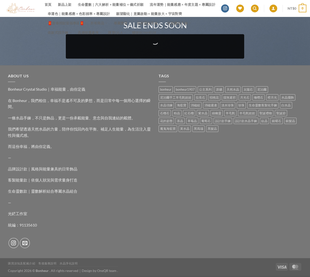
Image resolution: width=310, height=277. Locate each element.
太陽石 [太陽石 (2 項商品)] (248, 89)
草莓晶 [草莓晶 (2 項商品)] (192, 121)
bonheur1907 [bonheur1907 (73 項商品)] (185, 89)
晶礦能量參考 (90, 32)
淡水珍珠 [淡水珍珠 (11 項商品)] (227, 105)
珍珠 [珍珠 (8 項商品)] (241, 105)
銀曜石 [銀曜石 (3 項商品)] (276, 121)
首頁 (48, 4)
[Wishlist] (240, 9)
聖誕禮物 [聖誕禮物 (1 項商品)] (265, 113)
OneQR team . (107, 271)
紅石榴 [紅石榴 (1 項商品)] (189, 113)
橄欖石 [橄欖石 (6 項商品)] (258, 97)
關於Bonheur (144, 32)
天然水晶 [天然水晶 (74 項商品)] (233, 89)
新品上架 (65, 4)
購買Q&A (117, 32)
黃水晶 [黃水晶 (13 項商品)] (184, 129)
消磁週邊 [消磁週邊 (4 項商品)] (210, 105)
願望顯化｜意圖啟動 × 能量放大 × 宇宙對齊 (149, 14)
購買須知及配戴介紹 (21, 263)
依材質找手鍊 (149, 23)
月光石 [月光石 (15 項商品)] (244, 97)
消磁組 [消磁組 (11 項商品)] (195, 105)
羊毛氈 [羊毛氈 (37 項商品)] (230, 113)
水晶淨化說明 (69, 263)
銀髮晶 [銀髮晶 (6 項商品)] (290, 121)
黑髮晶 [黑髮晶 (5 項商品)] (212, 129)
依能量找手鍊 (179, 23)
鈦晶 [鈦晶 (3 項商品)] (264, 121)
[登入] (273, 9)
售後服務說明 (47, 263)
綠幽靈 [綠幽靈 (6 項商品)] (216, 113)
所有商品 (99, 23)
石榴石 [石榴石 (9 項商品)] (164, 113)
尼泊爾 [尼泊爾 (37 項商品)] (262, 89)
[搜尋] (255, 9)
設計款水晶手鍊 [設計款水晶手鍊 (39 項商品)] (246, 121)
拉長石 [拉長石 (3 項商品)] (200, 97)
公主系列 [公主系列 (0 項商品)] (205, 89)
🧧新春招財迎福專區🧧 (66, 23)
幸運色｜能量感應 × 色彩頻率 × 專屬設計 (79, 14)
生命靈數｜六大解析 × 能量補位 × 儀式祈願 (111, 4)
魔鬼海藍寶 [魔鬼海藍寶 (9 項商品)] (168, 129)
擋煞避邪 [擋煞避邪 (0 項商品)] (229, 97)
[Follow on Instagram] (225, 8)
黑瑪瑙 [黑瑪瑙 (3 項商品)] (198, 129)
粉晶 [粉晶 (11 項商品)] (177, 113)
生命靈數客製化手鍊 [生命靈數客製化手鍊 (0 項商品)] (263, 105)
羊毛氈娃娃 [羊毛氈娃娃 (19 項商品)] (247, 113)
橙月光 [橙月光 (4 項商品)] (272, 97)
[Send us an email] (25, 243)
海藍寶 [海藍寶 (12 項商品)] (181, 105)
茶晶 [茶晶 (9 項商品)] (180, 121)
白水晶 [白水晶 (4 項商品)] (286, 105)
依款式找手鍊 (60, 32)
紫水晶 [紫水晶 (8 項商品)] (203, 113)
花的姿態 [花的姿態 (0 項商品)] (166, 121)
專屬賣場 (122, 23)
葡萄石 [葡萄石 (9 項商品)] (206, 121)
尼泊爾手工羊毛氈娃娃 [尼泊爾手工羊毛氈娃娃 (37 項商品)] (175, 97)
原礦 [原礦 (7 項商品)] (219, 89)
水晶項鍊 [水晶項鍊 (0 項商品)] (166, 105)
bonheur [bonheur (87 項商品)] (165, 89)
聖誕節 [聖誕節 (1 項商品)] (281, 113)
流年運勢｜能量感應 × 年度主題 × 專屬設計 (183, 4)
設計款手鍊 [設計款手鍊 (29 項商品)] (223, 121)
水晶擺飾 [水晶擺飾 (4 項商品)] (287, 97)
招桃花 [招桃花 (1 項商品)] (214, 97)
